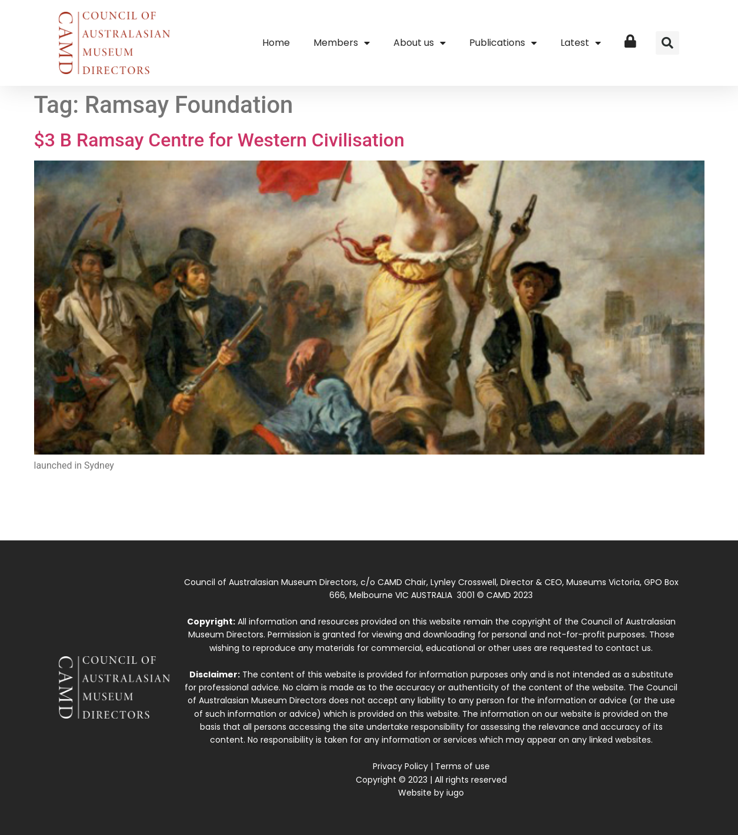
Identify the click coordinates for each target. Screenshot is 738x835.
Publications (503, 43)
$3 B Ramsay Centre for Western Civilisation (219, 140)
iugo (455, 793)
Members (341, 43)
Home (276, 42)
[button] (667, 43)
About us (419, 43)
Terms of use (462, 766)
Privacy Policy (400, 766)
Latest (580, 43)
